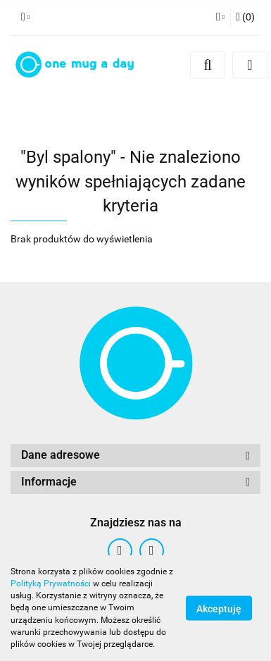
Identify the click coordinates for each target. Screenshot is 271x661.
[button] (245, 17)
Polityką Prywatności (51, 583)
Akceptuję (218, 608)
